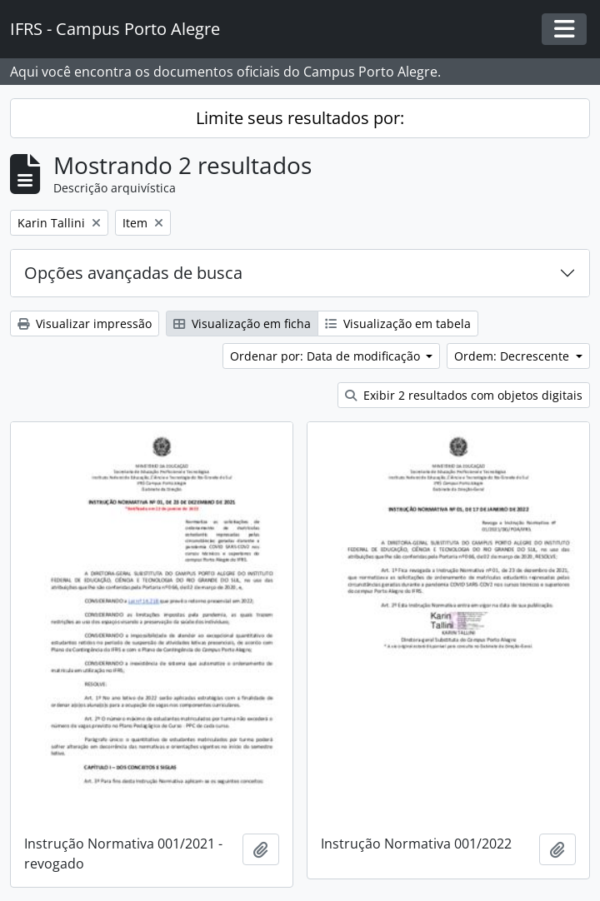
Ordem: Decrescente (513, 356)
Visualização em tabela (398, 323)
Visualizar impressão (85, 323)
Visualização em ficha (242, 323)
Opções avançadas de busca (133, 272)
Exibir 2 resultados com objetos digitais (463, 395)
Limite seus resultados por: (300, 118)
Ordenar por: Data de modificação (326, 356)
